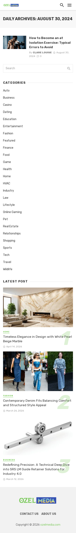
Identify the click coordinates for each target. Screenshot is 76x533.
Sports (7, 248)
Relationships (12, 233)
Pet (5, 219)
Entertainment (13, 126)
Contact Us (29, 514)
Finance (8, 147)
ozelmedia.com (50, 524)
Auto (6, 90)
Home (7, 176)
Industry (8, 190)
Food (6, 155)
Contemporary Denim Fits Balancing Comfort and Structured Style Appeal (37, 403)
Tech (6, 255)
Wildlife (7, 269)
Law (5, 198)
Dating (7, 112)
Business (9, 97)
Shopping (9, 240)
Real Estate (10, 226)
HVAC (6, 183)
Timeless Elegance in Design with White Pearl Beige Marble (37, 339)
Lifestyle (9, 205)
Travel (7, 262)
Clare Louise (42, 52)
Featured (9, 140)
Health (7, 169)
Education (9, 119)
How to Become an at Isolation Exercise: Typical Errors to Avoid (50, 42)
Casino (7, 105)
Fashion (8, 133)
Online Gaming (12, 212)
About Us (48, 514)
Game (7, 162)
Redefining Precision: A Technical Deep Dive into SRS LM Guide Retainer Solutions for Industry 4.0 (36, 469)
